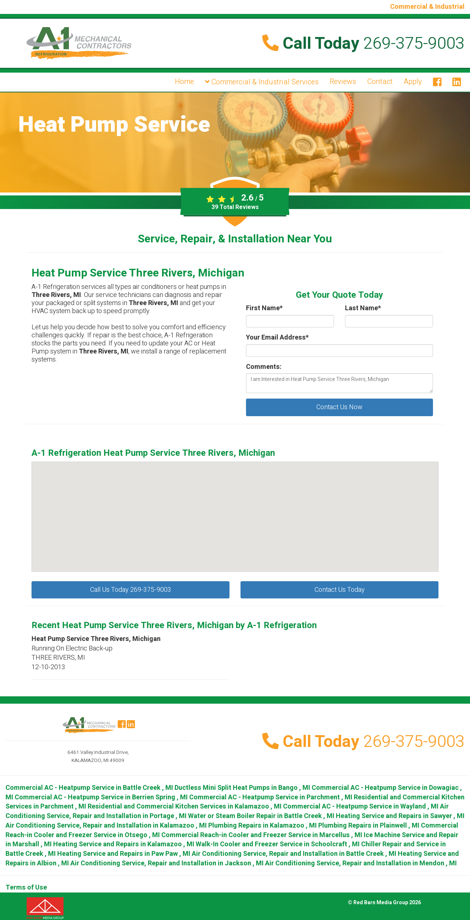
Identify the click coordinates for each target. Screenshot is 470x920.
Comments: (264, 367)
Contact (380, 81)
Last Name (363, 308)
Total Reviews (235, 207)
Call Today (363, 44)
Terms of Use (26, 887)
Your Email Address (277, 337)
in (90, 788)
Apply (413, 81)
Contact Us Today (340, 590)
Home (184, 81)
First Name (264, 308)
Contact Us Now (339, 407)
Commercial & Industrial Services (262, 82)
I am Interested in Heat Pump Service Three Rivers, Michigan (339, 383)
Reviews (343, 81)
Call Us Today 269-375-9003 (130, 590)
